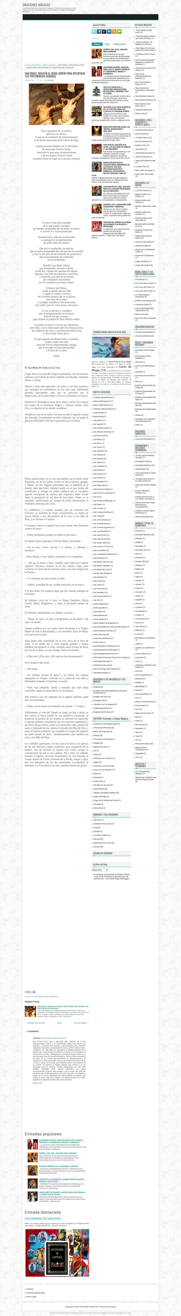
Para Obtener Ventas (143, 96)
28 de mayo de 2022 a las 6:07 (53, 1038)
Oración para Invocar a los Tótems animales (144, 498)
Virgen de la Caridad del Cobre (105, 800)
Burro (137, 573)
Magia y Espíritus (117, 375)
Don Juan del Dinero (143, 287)
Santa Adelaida (99, 604)
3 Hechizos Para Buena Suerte (105, 724)
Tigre (137, 736)
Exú (94, 751)
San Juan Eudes (99, 535)
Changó (96, 735)
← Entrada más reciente (35, 1023)
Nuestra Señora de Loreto (145, 206)
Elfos (137, 381)
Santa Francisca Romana (103, 631)
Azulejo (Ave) (140, 561)
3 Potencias (140, 279)
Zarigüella (139, 753)
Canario (138, 580)
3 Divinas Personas (143, 130)
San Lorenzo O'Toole (101, 546)
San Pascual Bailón (101, 596)
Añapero (138, 565)
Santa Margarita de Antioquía (105, 650)
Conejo (138, 615)
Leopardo (139, 657)
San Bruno (97, 443)
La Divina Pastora (142, 190)
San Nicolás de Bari (101, 573)
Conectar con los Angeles (103, 704)
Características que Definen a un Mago (109, 364)
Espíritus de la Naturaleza (145, 409)
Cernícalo (139, 592)
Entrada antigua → (81, 1023)
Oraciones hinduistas (144, 439)
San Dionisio (98, 474)
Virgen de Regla (99, 796)
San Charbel (98, 455)
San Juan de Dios (100, 539)
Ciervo (137, 596)
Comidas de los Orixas (102, 824)
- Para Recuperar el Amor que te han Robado (145, 37)
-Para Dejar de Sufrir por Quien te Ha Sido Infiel (145, 49)
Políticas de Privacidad (35, 1293)
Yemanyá (97, 804)
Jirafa (137, 644)
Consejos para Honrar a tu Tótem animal (145, 480)
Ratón (137, 721)
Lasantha (89, 1313)
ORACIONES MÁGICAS (36, 4)
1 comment (49, 80)
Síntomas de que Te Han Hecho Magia (106, 382)
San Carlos (97, 447)
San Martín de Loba (101, 569)
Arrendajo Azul (141, 550)
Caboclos (97, 820)
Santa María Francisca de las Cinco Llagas (110, 657)
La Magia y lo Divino (107, 373)
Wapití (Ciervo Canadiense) (141, 748)
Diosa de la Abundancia (145, 366)
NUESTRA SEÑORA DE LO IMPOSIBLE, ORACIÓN (58, 1166)
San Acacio (98, 420)
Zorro (137, 757)
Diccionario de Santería (102, 739)
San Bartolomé (99, 436)
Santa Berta (98, 611)
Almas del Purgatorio (101, 401)
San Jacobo (98, 508)
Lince (137, 671)
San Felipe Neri (99, 485)
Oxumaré (97, 847)
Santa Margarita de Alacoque (105, 646)
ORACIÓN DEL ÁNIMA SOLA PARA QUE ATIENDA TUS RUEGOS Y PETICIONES (117, 224)
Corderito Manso (142, 138)
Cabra (137, 577)
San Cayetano (98, 451)
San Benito (97, 439)
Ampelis (138, 531)
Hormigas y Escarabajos (145, 638)
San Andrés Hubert (101, 428)
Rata (137, 717)
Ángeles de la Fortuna (102, 712)
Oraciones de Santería (102, 770)
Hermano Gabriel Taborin (103, 409)
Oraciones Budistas (143, 336)
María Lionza (140, 314)
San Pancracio (99, 589)
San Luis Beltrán (99, 550)
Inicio (59, 1023)
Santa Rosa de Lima (101, 665)
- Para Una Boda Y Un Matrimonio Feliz (143, 43)
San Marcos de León (101, 562)
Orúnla (96, 774)
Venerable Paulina (100, 673)
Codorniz (139, 607)
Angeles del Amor (100, 697)
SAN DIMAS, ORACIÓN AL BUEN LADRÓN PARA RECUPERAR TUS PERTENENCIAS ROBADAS (55, 75)
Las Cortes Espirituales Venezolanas (144, 309)
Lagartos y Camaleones (145, 648)
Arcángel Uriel (99, 700)
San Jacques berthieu (102, 512)
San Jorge (97, 516)
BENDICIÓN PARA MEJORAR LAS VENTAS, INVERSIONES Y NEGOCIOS (116, 129)
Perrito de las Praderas (144, 702)
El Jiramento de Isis (113, 371)
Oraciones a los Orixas (102, 766)
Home (28, 65)
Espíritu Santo (141, 145)
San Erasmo (98, 478)
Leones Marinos (141, 654)
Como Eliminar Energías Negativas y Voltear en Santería (145, 62)
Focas (137, 634)
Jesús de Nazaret (142, 157)
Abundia (138, 362)
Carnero (138, 584)
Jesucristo (139, 149)
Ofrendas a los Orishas (102, 758)
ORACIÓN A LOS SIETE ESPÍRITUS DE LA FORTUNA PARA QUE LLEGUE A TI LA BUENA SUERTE (116, 109)
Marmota (139, 679)
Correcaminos (141, 619)
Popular (97, 44)
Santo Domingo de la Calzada (105, 669)
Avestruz (139, 558)
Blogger (125, 879)
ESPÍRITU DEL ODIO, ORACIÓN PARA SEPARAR (58, 1153)
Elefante (138, 630)
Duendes (139, 372)
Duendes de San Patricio (145, 376)
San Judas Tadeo (100, 543)
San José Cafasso (100, 520)
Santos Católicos (49, 65)
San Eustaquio (99, 481)
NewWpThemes (64, 1313)
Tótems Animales (142, 517)
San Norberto (98, 577)
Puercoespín (140, 705)
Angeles (96, 687)
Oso (137, 698)
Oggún (96, 762)
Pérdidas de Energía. (121, 378)
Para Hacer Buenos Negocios (143, 83)
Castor (138, 588)
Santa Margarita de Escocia (104, 654)
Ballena (138, 569)
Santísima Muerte (142, 110)
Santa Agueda (99, 608)
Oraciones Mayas (142, 694)
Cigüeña (138, 600)
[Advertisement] (57, 42)
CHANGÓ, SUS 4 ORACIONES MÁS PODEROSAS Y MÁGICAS (117, 206)
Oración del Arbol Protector (142, 492)
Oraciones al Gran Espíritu (145, 485)
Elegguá (96, 743)
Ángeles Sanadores (101, 708)
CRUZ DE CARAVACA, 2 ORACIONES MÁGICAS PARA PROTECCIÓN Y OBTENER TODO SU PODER (116, 90)
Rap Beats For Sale (124, 1313)
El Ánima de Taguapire (144, 301)
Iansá (95, 827)
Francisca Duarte (142, 304)
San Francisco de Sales (102, 493)
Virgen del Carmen (142, 265)
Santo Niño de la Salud (144, 174)
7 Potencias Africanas (102, 728)
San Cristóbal (98, 466)
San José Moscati (100, 524)
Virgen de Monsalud (143, 242)
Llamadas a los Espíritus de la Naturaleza (145, 420)
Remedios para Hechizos (119, 380)
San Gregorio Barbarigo (103, 501)
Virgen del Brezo (142, 261)
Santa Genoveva (99, 634)
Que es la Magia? (99, 380)
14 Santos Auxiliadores (102, 397)
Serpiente (139, 728)
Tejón (137, 732)
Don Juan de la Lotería (144, 283)
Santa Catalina (99, 619)
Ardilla (138, 542)
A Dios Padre (140, 134)
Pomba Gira (98, 781)
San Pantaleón (99, 592)
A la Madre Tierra (142, 461)
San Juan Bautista (100, 531)
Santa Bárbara (99, 615)
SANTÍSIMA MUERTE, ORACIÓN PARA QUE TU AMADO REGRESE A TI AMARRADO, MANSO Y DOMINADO (61, 1141)
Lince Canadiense (142, 675)
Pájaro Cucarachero (143, 713)
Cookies (29, 1289)
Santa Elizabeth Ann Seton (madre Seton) (110, 627)
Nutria (137, 690)
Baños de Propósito (101, 731)
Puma (137, 709)
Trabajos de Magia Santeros (104, 793)
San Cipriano (98, 459)
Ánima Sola (98, 808)
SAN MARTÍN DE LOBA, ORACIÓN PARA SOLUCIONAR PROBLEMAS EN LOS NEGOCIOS (116, 189)
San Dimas (36, 65)
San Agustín (98, 424)
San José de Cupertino (102, 527)
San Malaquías (99, 558)
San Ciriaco (98, 462)
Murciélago (140, 686)
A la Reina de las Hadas (145, 350)
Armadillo (139, 546)
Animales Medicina (143, 465)
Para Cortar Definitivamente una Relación (143, 76)
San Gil (96, 497)
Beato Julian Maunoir (101, 405)
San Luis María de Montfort (104, 554)
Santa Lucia (98, 642)
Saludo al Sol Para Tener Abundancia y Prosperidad (145, 505)
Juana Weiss (98, 413)
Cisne (137, 603)
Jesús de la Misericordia (145, 160)
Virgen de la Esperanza (144, 255)
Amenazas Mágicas (98, 362)
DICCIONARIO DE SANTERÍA (43, 1218)
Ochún (96, 754)
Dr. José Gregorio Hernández (142, 296)
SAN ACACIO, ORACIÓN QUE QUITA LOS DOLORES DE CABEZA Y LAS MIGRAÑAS (117, 147)
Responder (37, 1083)
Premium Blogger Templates (105, 1313)
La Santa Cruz (140, 166)
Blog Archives (120, 44)
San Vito (96, 600)
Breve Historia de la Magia (120, 362)
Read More (67, 1016)
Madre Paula (98, 416)
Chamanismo (140, 469)
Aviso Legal (31, 1297)
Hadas (138, 415)
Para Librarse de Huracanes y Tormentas (144, 89)
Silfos (137, 425)
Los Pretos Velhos (100, 835)
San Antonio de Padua (102, 432)
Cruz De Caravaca (142, 141)
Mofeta (138, 682)
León (137, 661)
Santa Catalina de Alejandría (104, 623)
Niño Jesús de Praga (143, 170)
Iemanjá (96, 831)
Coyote (138, 623)
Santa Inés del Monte (101, 638)
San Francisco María (101, 489)
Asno (137, 554)
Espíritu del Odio (100, 747)
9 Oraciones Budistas (144, 332)
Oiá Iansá (97, 839)
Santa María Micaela (101, 661)
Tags (107, 44)
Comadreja (139, 611)
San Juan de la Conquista (145, 318)
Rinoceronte (140, 725)
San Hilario (97, 504)
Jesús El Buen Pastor (143, 153)
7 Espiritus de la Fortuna (145, 54)
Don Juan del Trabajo (144, 291)
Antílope (138, 538)
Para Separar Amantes (144, 100)
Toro (137, 740)
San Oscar (97, 585)
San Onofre (98, 581)
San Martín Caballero (101, 566)
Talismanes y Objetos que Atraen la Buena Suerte (145, 778)
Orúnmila (97, 777)
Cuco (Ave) (139, 626)
